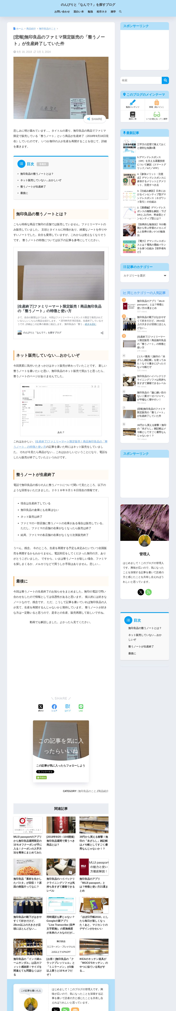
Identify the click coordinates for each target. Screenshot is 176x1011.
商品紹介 (103, 791)
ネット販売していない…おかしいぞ (40, 180)
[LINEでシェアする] (81, 708)
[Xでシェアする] (41, 708)
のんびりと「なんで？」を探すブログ (88, 5)
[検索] (119, 12)
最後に (24, 193)
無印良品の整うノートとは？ (37, 173)
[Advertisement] (144, 50)
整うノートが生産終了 (33, 186)
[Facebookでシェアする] (54, 708)
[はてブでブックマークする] (68, 708)
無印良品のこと (87, 791)
